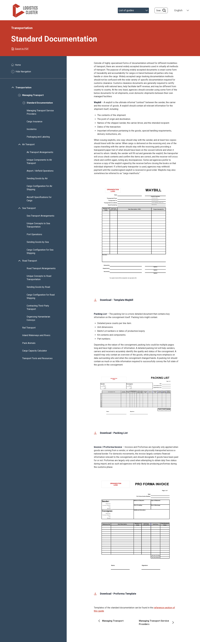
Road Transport (29, 262)
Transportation (23, 89)
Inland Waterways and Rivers (36, 337)
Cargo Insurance (34, 123)
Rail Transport (29, 329)
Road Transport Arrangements (41, 270)
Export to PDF (22, 50)
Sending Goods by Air (37, 180)
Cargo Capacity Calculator (34, 352)
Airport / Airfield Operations (40, 172)
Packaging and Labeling (38, 138)
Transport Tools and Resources (37, 360)
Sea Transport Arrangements (40, 217)
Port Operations (34, 236)
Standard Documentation (40, 104)
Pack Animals (28, 344)
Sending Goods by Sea (38, 243)
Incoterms (32, 131)
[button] (136, 234)
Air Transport (28, 146)
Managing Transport (33, 97)
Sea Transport (29, 209)
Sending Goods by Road (38, 288)
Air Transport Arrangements (40, 154)
